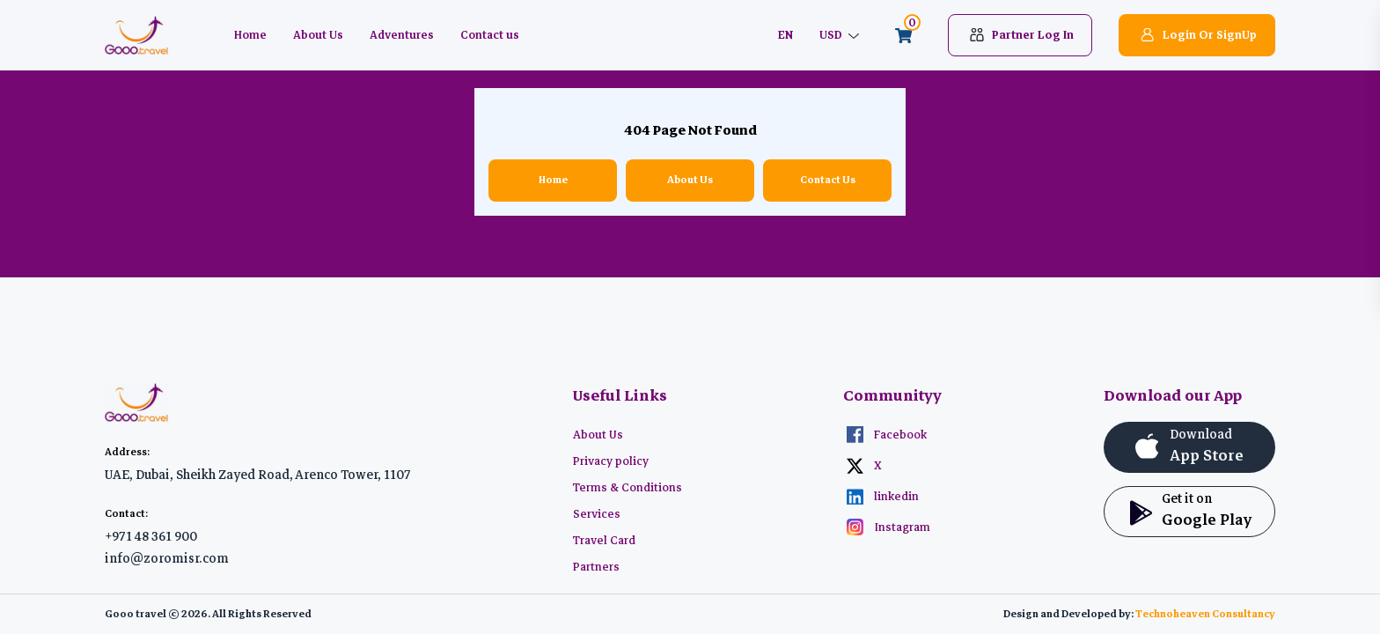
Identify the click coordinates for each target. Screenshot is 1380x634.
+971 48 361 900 (151, 536)
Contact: (126, 513)
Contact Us (827, 180)
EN (785, 35)
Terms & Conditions (627, 488)
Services (596, 514)
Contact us (489, 35)
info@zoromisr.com (167, 558)
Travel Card (604, 540)
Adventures (402, 35)
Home (250, 35)
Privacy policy (611, 461)
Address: (127, 452)
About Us (318, 35)
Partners (596, 567)
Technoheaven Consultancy (1205, 614)
